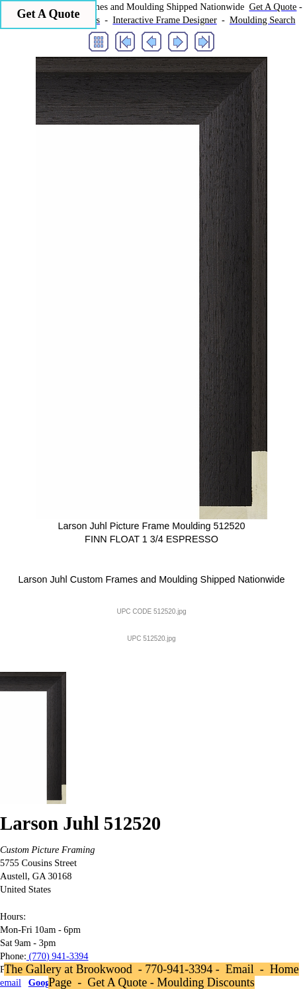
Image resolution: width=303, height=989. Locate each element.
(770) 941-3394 (57, 956)
